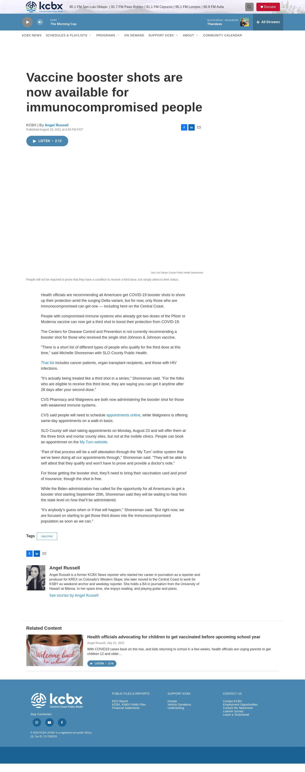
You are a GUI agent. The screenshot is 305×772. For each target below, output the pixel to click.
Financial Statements (126, 716)
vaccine (47, 544)
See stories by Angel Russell (74, 603)
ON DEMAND (134, 43)
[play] (27, 30)
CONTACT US (232, 702)
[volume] (40, 30)
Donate (272, 11)
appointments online (123, 423)
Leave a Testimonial (236, 722)
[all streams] (268, 30)
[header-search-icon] (251, 11)
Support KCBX (161, 43)
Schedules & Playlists (66, 43)
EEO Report (120, 709)
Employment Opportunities (240, 713)
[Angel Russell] (35, 586)
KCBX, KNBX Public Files (129, 713)
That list (47, 371)
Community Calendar (222, 43)
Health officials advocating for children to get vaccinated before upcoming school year (173, 645)
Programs (105, 43)
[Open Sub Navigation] (90, 43)
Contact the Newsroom (238, 716)
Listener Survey (233, 719)
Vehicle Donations (179, 713)
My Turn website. (94, 450)
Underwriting (176, 716)
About (188, 43)
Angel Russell (56, 134)
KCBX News (32, 43)
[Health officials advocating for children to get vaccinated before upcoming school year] (54, 658)
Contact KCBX (232, 709)
